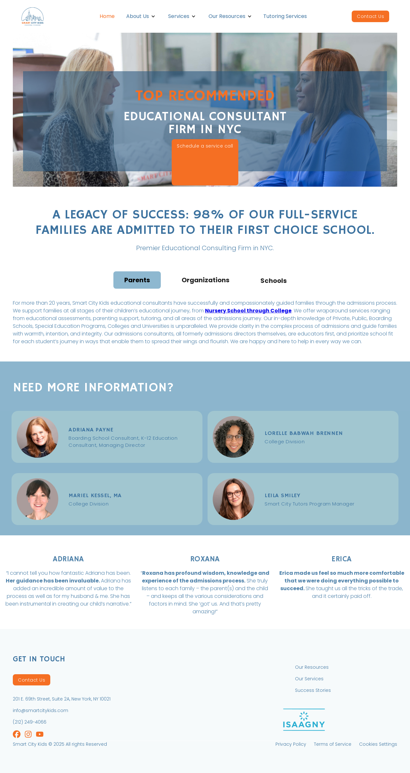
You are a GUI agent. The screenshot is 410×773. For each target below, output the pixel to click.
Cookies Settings (378, 744)
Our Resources (227, 16)
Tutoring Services (285, 16)
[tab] (137, 280)
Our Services (309, 678)
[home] (40, 16)
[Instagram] (16, 735)
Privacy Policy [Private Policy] (290, 744)
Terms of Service (332, 744)
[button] (141, 16)
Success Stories (313, 690)
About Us (137, 16)
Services (178, 16)
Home (107, 16)
